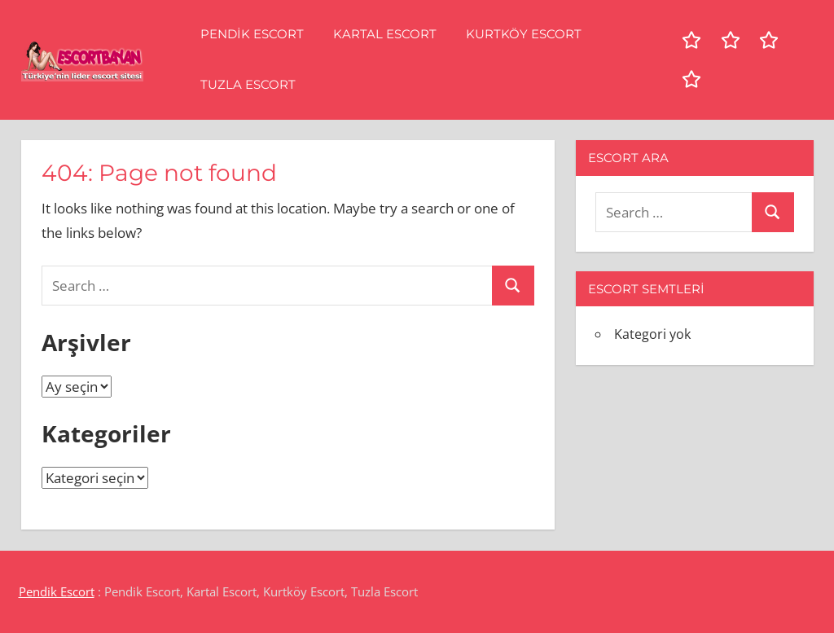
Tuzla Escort (248, 84)
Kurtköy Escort (524, 34)
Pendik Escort (252, 34)
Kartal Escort (385, 34)
